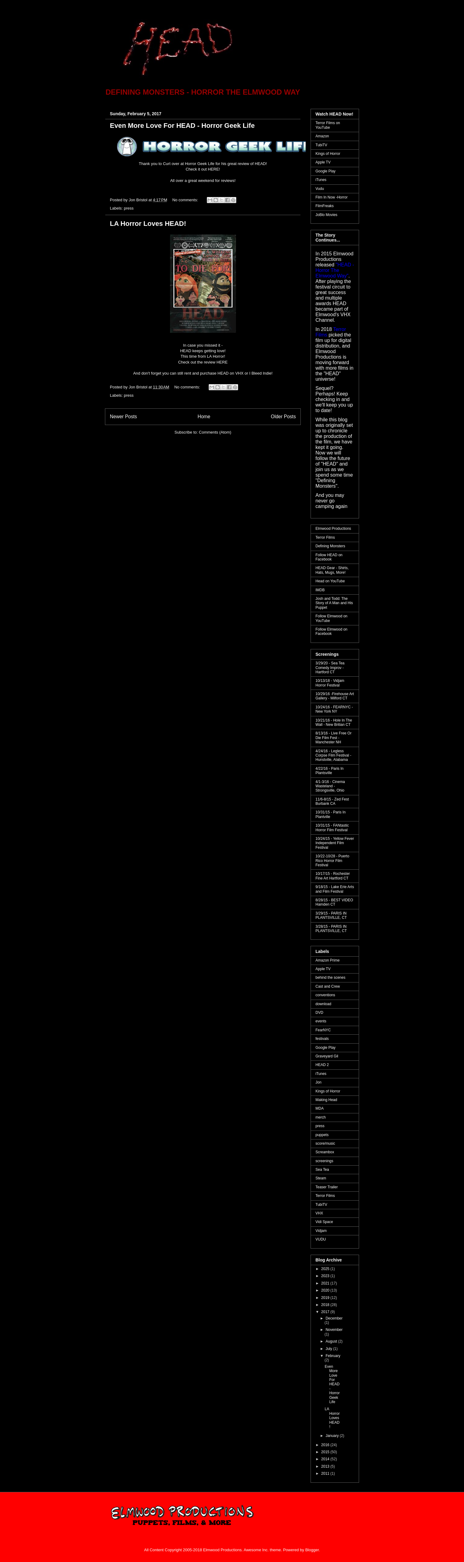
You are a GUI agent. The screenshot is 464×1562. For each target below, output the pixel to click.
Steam (320, 1178)
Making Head (326, 1100)
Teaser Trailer (326, 1187)
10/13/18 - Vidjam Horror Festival (329, 683)
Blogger (312, 1550)
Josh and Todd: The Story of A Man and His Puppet (334, 603)
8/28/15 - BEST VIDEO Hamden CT (334, 902)
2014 (326, 1459)
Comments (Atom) (215, 432)
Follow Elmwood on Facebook (331, 631)
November (334, 1330)
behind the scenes (330, 977)
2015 (326, 1452)
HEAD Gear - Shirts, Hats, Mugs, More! (332, 570)
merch (320, 1117)
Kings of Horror (327, 153)
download (323, 1004)
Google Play (325, 171)
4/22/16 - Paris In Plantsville (329, 770)
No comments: (185, 200)
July (329, 1349)
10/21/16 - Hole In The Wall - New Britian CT (333, 722)
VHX (319, 1213)
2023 (326, 1276)
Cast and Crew (327, 986)
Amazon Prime (327, 960)
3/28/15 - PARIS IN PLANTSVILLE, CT (331, 928)
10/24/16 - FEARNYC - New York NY (334, 709)
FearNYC (323, 1030)
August (332, 1341)
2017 (326, 1312)
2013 (326, 1466)
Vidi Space (324, 1222)
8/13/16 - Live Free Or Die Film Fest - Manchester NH (333, 737)
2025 (326, 1269)
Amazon (322, 136)
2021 (326, 1283)
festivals (322, 1039)
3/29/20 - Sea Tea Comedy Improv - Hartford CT (330, 667)
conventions (325, 995)
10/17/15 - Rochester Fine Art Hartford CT (332, 875)
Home (204, 416)
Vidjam (321, 1231)
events (320, 1021)
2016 (326, 1445)
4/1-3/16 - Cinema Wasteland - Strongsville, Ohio (330, 786)
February (333, 1356)
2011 (326, 1473)
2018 (326, 1305)
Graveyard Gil (326, 1056)
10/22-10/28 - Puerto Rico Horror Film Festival (332, 860)
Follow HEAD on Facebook (328, 557)
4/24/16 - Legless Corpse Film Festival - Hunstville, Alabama (333, 755)
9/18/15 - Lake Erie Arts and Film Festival (334, 889)
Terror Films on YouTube (327, 125)
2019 (326, 1298)
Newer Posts (123, 416)
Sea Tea (322, 1169)
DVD (319, 1012)
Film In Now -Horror (331, 197)
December (334, 1318)
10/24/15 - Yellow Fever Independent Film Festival (334, 843)
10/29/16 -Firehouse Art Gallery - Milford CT (334, 696)
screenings (324, 1161)
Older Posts (283, 416)
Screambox (324, 1152)
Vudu (319, 189)
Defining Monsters (330, 546)
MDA (319, 1108)
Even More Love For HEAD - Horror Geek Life (182, 125)
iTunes (321, 180)
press (129, 208)
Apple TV (323, 162)
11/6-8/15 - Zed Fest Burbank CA (332, 801)
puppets (322, 1135)
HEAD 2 (322, 1065)
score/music (325, 1143)
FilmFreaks (324, 206)
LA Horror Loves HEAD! (148, 223)
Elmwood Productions (333, 528)
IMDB (320, 590)
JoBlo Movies (326, 215)
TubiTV (321, 145)
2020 (326, 1290)
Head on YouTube (330, 581)
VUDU (320, 1239)
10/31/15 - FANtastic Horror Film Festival (332, 827)
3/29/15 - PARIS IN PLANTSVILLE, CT (331, 915)
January (333, 1436)
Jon (318, 1082)
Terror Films (325, 537)
